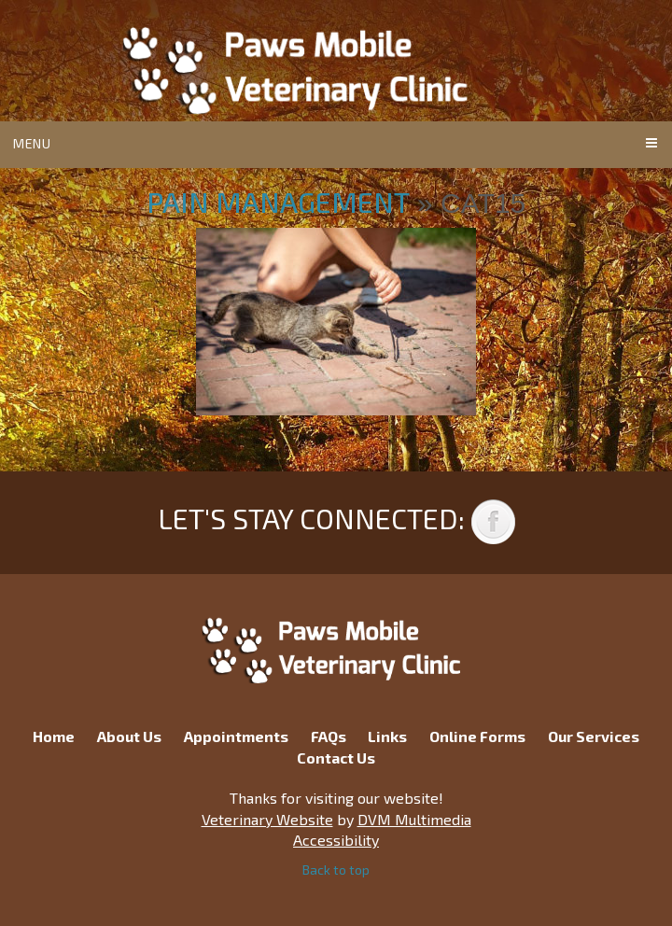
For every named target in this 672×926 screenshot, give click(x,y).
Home (54, 736)
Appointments (236, 736)
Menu (32, 143)
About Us (129, 736)
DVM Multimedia (414, 819)
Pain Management (278, 201)
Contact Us (336, 757)
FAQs (328, 736)
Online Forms (477, 736)
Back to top (336, 869)
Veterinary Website (267, 819)
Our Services (593, 736)
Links (387, 736)
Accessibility (336, 840)
